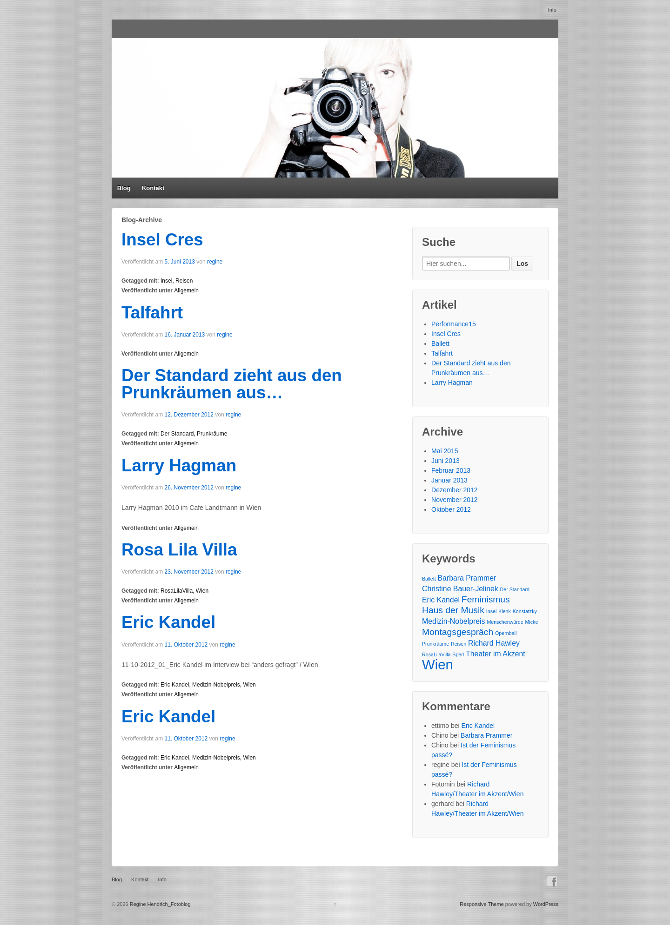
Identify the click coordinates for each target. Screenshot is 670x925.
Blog (124, 188)
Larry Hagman (178, 465)
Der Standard (177, 433)
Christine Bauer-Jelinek (460, 589)
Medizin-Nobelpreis (216, 684)
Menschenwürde (505, 622)
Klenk (504, 611)
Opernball (505, 633)
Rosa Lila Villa (179, 549)
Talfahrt (152, 312)
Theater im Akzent (495, 654)
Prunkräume (212, 433)
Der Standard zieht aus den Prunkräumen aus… (231, 384)
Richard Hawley (494, 643)
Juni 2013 (445, 460)
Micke (531, 622)
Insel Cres (162, 239)
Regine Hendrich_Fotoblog (159, 904)
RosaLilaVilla (177, 591)
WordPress (545, 904)
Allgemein (186, 290)
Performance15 (453, 324)
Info (552, 10)
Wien (202, 591)
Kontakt (153, 188)
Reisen (184, 281)
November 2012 (454, 499)
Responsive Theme (482, 904)
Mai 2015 (444, 451)
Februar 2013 (450, 470)
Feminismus (486, 599)
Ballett (440, 343)
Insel (166, 281)
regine (214, 261)
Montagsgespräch (457, 632)
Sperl (458, 654)
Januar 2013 (449, 480)
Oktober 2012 (451, 509)
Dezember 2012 (454, 490)
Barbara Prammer (467, 578)
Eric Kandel (168, 622)
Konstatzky (525, 611)
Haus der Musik (453, 610)
